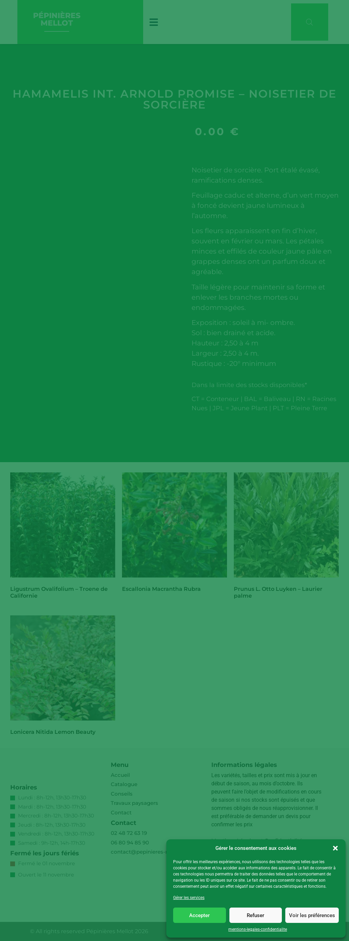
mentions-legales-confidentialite (257, 929)
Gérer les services (188, 897)
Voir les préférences (312, 915)
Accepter (199, 915)
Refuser (255, 915)
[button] (335, 848)
